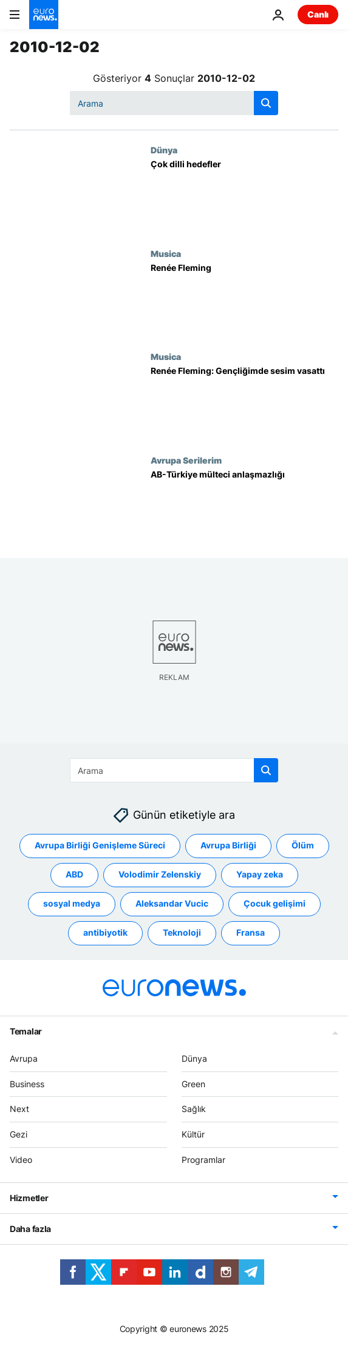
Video (21, 1159)
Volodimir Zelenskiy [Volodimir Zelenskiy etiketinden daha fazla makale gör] (159, 875)
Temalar (26, 1031)
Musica (166, 253)
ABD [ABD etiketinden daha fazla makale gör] (74, 875)
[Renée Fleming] (244, 300)
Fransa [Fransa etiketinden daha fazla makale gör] (250, 933)
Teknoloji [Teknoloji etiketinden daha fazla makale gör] (182, 933)
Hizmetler (29, 1198)
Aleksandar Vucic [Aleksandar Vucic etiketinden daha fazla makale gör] (171, 904)
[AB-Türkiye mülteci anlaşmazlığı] (244, 507)
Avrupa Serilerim (186, 460)
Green (193, 1084)
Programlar (203, 1159)
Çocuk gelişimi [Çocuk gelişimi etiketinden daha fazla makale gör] (274, 904)
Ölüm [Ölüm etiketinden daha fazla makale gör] (303, 846)
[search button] (266, 103)
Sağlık (194, 1109)
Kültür (193, 1135)
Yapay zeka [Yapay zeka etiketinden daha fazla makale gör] (259, 875)
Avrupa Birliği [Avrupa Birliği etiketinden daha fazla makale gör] (228, 846)
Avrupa (24, 1058)
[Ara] (174, 103)
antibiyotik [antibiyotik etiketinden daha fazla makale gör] (105, 933)
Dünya (164, 150)
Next (19, 1109)
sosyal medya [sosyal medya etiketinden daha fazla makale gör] (71, 904)
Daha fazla (30, 1229)
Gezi (18, 1135)
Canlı (318, 14)
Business (27, 1084)
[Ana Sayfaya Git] (43, 14)
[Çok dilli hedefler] (244, 196)
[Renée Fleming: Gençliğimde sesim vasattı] (244, 403)
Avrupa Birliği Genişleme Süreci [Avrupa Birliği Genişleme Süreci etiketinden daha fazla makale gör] (100, 846)
